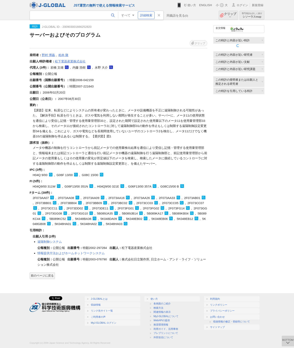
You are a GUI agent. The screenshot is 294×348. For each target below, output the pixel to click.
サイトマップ (217, 327)
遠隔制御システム (49, 241)
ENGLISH (205, 5)
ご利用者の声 (98, 316)
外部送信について (163, 337)
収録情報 (96, 304)
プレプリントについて (166, 333)
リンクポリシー (218, 304)
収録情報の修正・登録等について (231, 321)
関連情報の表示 (162, 312)
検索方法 (158, 307)
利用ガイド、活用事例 (166, 329)
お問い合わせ (217, 316)
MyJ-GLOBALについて (166, 316)
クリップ (230, 15)
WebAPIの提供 (162, 320)
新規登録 (257, 5)
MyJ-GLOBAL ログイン (103, 322)
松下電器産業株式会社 (70, 61)
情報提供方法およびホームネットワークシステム (71, 253)
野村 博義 (48, 55)
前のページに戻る (42, 275)
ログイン (242, 5)
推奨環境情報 (161, 324)
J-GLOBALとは (99, 298)
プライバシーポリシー (222, 310)
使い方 (191, 5)
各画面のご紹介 (162, 303)
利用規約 (215, 298)
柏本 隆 (63, 55)
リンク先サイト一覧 (102, 310)
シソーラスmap (252, 15)
